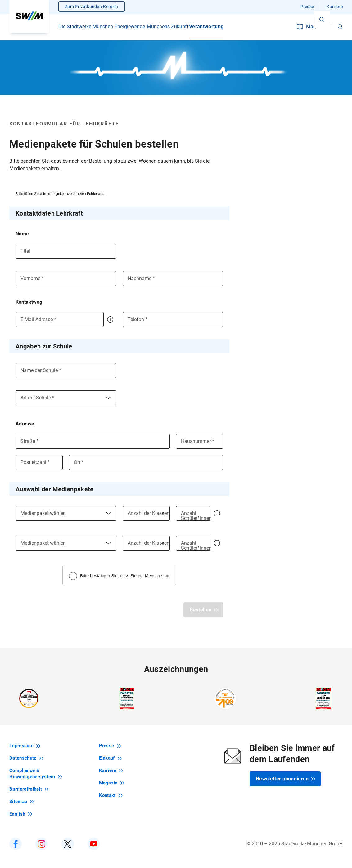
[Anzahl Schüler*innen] (193, 513)
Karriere (335, 7)
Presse (307, 7)
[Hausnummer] (199, 441)
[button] (340, 28)
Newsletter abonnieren (286, 779)
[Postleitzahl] (39, 462)
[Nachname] (173, 278)
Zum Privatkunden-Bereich (91, 7)
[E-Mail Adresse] (60, 319)
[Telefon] (173, 319)
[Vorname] (66, 278)
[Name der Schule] (66, 370)
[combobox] (66, 397)
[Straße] (93, 441)
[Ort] (146, 462)
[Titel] (66, 251)
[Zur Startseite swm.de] (29, 17)
